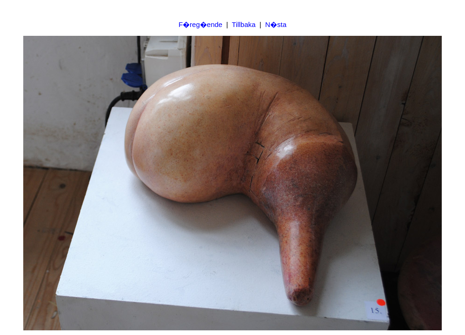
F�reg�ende (200, 24)
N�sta (275, 24)
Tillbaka (243, 24)
